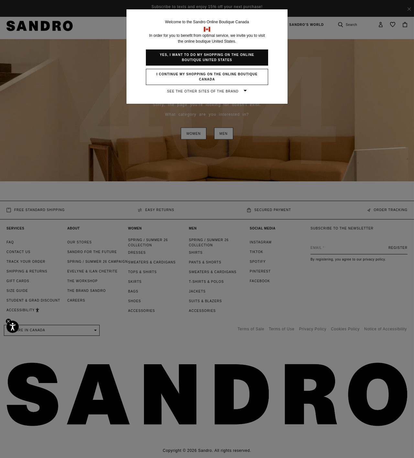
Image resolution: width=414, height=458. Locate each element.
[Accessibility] (12, 327)
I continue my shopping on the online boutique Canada (207, 76)
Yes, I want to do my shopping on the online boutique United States (207, 57)
